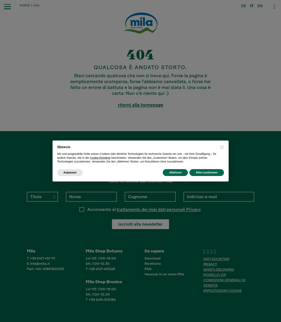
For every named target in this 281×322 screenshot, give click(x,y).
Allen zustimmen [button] (206, 172)
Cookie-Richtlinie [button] (100, 157)
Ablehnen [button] (175, 172)
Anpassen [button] (70, 172)
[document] (141, 154)
